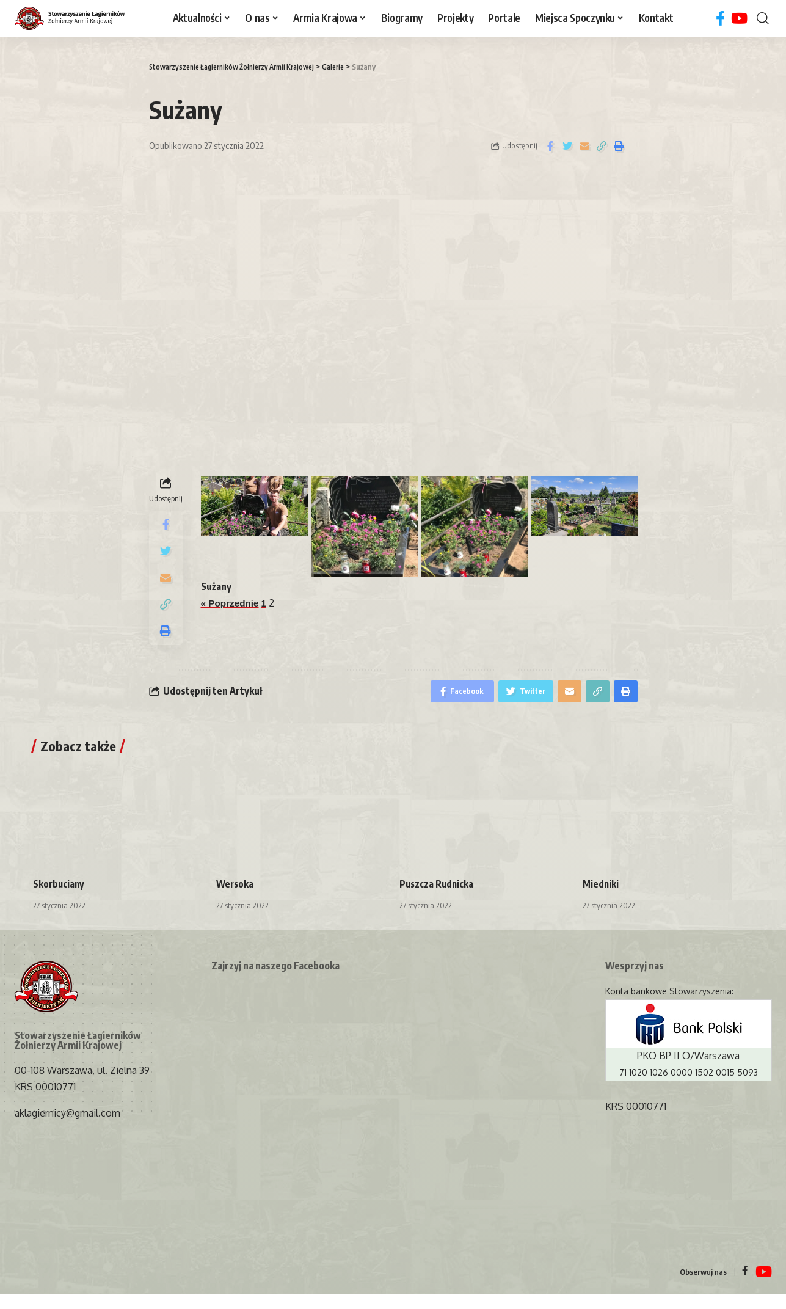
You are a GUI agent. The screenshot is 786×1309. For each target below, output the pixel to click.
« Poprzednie (231, 603)
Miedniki (601, 899)
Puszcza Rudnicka (437, 899)
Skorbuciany (59, 899)
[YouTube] (739, 18)
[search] (763, 18)
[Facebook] (720, 18)
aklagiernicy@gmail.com (67, 1129)
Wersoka (235, 899)
